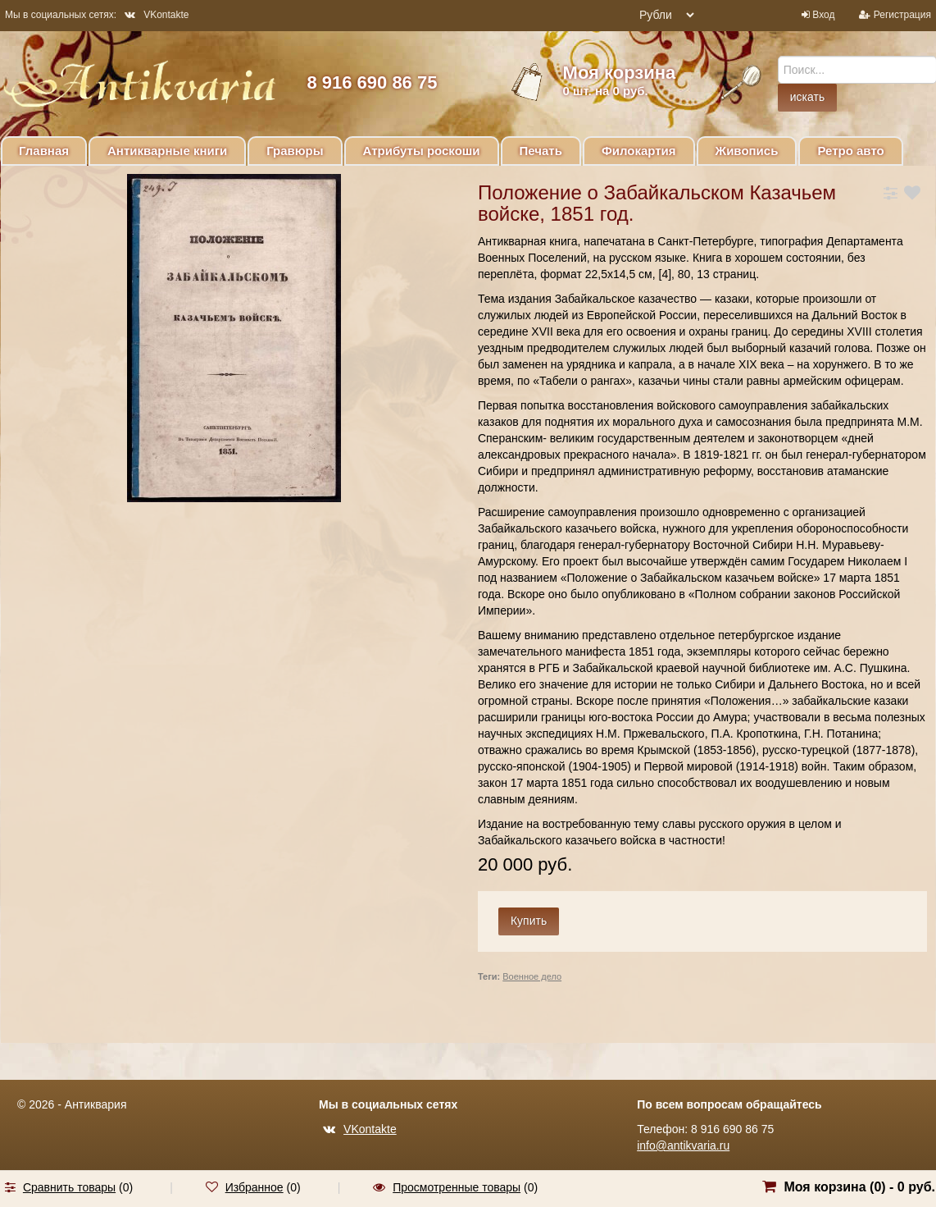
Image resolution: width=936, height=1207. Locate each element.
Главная (44, 151)
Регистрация (902, 15)
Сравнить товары (69, 1187)
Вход (823, 15)
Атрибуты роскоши (421, 151)
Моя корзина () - (859, 1187)
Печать (541, 151)
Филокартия (639, 151)
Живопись (747, 151)
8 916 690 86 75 (372, 82)
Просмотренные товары (456, 1187)
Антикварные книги (167, 151)
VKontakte (157, 15)
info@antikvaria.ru (683, 1145)
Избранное (254, 1187)
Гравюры (294, 151)
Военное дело (531, 976)
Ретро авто (850, 151)
